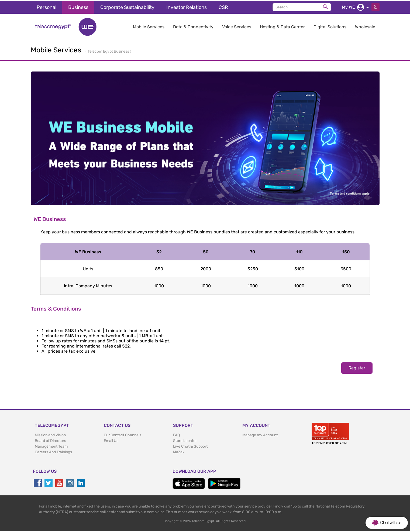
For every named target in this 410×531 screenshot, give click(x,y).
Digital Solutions (329, 26)
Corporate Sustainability (127, 6)
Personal (46, 6)
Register (357, 367)
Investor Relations (186, 6)
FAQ (176, 434)
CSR (223, 6)
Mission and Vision (50, 434)
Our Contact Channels (122, 434)
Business (78, 6)
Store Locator (185, 440)
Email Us (111, 440)
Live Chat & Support (190, 445)
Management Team (51, 445)
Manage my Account (260, 434)
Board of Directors (50, 440)
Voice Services (236, 26)
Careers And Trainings (53, 451)
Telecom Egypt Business (109, 50)
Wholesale (365, 26)
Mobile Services (148, 26)
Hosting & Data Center (282, 26)
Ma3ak (178, 451)
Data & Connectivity (193, 26)
